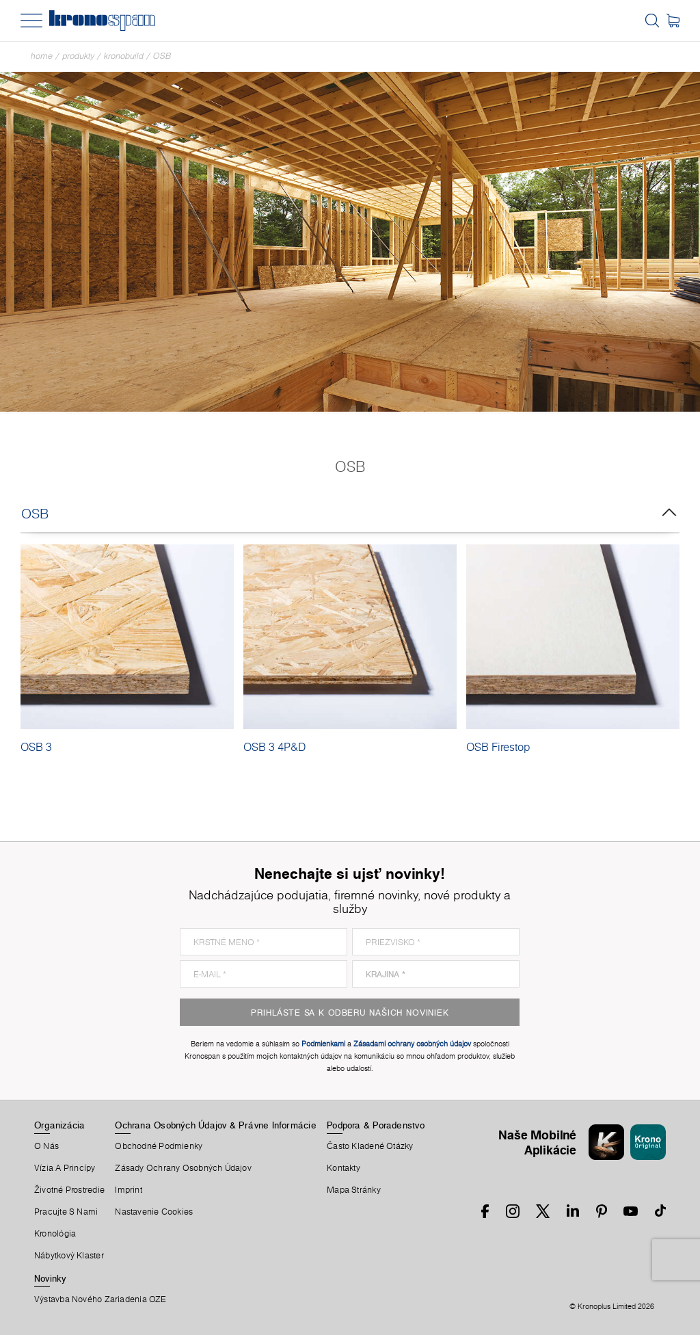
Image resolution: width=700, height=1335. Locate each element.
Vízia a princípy (65, 1168)
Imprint (128, 1190)
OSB (162, 56)
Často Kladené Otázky (370, 1146)
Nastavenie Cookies (154, 1211)
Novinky (50, 1278)
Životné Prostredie (69, 1190)
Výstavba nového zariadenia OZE (100, 1299)
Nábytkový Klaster (69, 1255)
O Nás (46, 1146)
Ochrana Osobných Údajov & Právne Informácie (215, 1125)
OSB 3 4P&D (274, 746)
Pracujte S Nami (66, 1211)
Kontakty (343, 1168)
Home (42, 56)
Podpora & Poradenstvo (376, 1125)
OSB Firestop (498, 746)
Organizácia (59, 1125)
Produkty (78, 56)
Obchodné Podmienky (158, 1146)
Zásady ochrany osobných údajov (183, 1168)
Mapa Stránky (354, 1190)
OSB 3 (36, 746)
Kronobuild (124, 56)
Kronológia (55, 1233)
